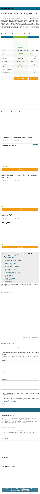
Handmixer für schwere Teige (12, 272)
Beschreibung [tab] (6, 140)
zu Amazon (21, 78)
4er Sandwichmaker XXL (11, 279)
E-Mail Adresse (5, 379)
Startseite (3, 410)
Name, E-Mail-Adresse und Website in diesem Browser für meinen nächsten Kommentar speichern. (20, 394)
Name (3, 372)
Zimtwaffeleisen (9, 276)
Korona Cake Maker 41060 (9, 185)
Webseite (3, 386)
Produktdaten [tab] (16, 140)
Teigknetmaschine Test (11, 269)
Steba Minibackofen (10, 263)
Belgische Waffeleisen (10, 275)
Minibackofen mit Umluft (11, 259)
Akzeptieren (25, 490)
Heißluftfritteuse (9, 274)
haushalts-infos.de (7, 8)
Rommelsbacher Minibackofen (13, 266)
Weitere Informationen (15, 490)
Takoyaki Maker (9, 281)
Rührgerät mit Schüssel (11, 271)
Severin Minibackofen (10, 265)
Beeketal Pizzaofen (10, 257)
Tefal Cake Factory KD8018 (21, 50)
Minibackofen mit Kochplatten (13, 260)
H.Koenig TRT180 (33, 50)
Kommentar (4, 360)
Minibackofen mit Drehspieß (12, 262)
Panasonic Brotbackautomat (12, 268)
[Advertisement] (20, 96)
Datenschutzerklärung (10, 401)
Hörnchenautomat (10, 278)
